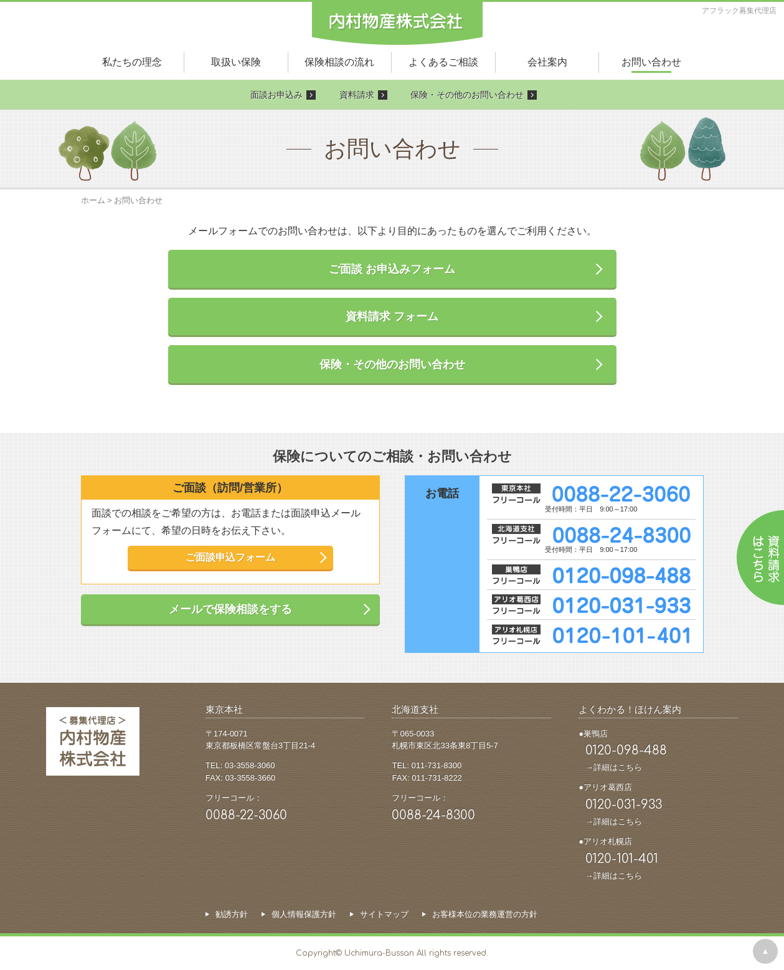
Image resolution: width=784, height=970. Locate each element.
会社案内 (547, 62)
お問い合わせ (651, 62)
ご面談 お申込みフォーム (392, 269)
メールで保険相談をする (230, 609)
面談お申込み (276, 95)
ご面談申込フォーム (230, 557)
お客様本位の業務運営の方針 (484, 914)
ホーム (93, 200)
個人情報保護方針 (304, 914)
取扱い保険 (236, 62)
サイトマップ (384, 914)
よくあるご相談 (443, 62)
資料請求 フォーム (392, 316)
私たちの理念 (132, 62)
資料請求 (356, 95)
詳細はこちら (617, 767)
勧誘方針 (231, 914)
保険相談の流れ (339, 62)
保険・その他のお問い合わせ (467, 95)
